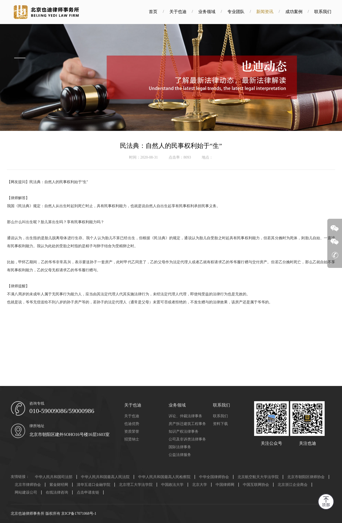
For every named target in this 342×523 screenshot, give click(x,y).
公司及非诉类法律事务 (187, 439)
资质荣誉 (131, 432)
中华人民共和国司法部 (53, 477)
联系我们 (328, 11)
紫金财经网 (58, 485)
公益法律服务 (180, 455)
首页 (159, 11)
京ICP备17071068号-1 (78, 514)
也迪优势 (131, 424)
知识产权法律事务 (184, 432)
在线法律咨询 (57, 492)
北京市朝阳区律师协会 (306, 477)
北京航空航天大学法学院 (258, 477)
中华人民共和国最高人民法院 (105, 477)
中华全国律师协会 (214, 477)
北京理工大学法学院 (136, 485)
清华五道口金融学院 (93, 485)
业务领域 (213, 11)
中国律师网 (225, 485)
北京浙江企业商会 (293, 485)
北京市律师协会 (28, 485)
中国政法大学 (172, 485)
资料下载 (220, 424)
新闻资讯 (271, 11)
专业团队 (242, 11)
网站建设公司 (26, 492)
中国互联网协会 (256, 485)
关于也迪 (184, 11)
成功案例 (300, 11)
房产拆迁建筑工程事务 (187, 424)
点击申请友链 (88, 492)
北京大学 (199, 485)
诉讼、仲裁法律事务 (185, 416)
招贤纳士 (131, 439)
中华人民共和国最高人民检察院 (164, 477)
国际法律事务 (180, 447)
